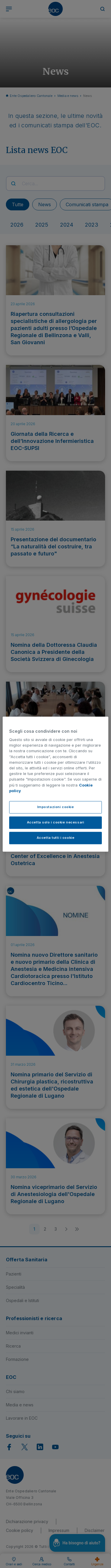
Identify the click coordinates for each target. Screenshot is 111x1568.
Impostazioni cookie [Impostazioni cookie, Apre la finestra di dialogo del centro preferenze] (55, 807)
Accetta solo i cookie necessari (55, 822)
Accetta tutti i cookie (56, 838)
